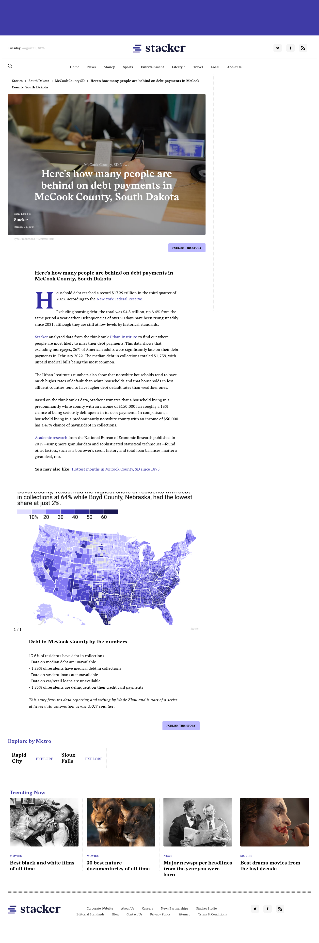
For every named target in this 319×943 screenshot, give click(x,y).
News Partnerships (174, 908)
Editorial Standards (90, 914)
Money (109, 67)
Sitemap (184, 914)
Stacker (21, 219)
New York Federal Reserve (119, 299)
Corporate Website (100, 908)
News (91, 67)
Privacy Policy (160, 914)
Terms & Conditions (212, 914)
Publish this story (187, 247)
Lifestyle (178, 67)
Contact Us (134, 914)
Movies (16, 855)
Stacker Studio (206, 908)
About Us (234, 67)
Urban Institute (123, 337)
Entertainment (152, 67)
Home (74, 67)
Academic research (51, 437)
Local (215, 67)
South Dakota (39, 81)
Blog (115, 914)
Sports (128, 67)
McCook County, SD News (106, 164)
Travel (198, 67)
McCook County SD (70, 81)
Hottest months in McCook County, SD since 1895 (116, 469)
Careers (147, 908)
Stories (17, 81)
